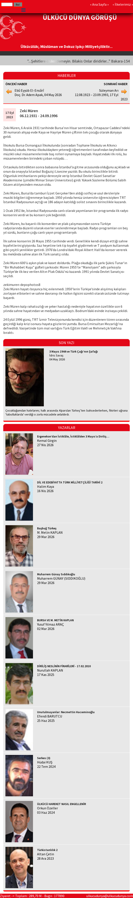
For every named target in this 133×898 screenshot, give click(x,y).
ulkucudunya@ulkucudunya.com (109, 896)
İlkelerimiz (123, 4)
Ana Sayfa (99, 4)
